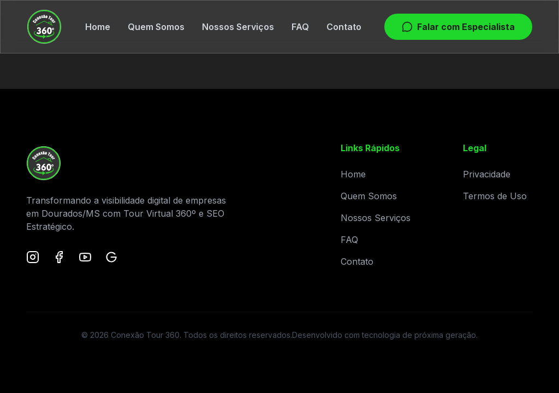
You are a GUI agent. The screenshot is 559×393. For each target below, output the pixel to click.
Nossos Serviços (238, 26)
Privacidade (486, 174)
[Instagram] (32, 257)
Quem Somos (156, 26)
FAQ (300, 26)
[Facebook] (59, 257)
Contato (343, 26)
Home (97, 26)
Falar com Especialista (458, 26)
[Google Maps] (111, 257)
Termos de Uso (495, 195)
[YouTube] (85, 257)
